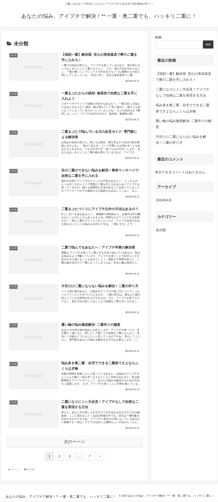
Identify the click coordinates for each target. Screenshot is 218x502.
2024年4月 (164, 200)
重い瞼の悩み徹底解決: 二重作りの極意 (183, 124)
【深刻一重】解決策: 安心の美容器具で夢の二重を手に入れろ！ (183, 77)
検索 (158, 37)
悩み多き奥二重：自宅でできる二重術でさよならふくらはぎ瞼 (182, 108)
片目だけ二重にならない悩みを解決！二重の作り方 (181, 139)
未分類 (161, 230)
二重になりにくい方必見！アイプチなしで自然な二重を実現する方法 (182, 92)
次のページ (74, 442)
